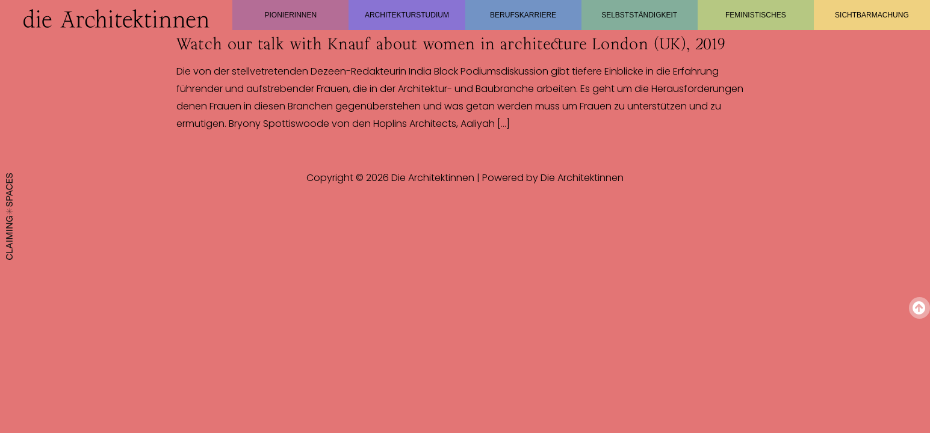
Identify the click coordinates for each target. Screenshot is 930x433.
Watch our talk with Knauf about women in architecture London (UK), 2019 (450, 44)
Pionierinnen (290, 15)
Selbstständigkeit (639, 15)
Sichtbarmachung (872, 15)
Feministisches (755, 15)
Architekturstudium (407, 15)
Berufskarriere (523, 15)
